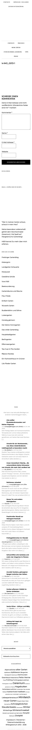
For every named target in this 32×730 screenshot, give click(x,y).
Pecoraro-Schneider (10, 625)
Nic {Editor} (7, 450)
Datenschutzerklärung (16, 722)
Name (5, 133)
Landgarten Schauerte (10, 267)
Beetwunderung (8, 286)
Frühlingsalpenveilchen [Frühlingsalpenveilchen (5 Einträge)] (21, 680)
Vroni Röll (5, 282)
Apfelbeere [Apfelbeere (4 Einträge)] (7, 672)
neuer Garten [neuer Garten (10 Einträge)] (10, 701)
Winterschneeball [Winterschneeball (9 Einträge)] (20, 710)
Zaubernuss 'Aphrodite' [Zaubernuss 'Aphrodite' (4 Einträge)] (15, 713)
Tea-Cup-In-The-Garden (11, 349)
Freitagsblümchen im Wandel (17, 538)
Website (5, 152)
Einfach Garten (7, 301)
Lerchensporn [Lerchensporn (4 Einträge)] (23, 694)
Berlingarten (6, 339)
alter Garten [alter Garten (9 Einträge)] (21, 669)
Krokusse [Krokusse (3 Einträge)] (27, 692)
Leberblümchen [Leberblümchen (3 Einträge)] (9, 694)
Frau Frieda (6, 296)
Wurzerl (6, 576)
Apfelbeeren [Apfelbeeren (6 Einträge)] (15, 672)
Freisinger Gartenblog (10, 257)
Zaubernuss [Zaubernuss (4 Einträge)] (6, 713)
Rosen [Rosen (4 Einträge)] (23, 701)
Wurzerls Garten (8, 306)
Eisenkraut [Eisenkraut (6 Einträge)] (6, 677)
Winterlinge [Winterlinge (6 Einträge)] (7, 710)
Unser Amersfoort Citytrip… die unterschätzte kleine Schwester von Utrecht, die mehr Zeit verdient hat (16, 465)
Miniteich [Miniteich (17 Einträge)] (24, 697)
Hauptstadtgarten (9, 335)
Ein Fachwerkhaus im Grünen (13, 359)
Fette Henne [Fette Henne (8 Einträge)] (24, 677)
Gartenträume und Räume (12, 291)
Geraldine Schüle (8, 277)
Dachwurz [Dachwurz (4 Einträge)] (14, 675)
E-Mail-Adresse (8, 142)
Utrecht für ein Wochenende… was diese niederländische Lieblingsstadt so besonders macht (15, 446)
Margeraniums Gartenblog (16, 24)
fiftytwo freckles (8, 354)
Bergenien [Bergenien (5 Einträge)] (24, 672)
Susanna (7, 559)
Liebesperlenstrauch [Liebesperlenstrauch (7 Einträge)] (10, 698)
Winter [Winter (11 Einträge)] (26, 707)
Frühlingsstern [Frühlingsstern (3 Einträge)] (5, 683)
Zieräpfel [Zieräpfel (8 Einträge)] (19, 716)
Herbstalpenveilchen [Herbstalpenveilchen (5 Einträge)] (9, 689)
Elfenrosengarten (8, 344)
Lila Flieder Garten (9, 363)
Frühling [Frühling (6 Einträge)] (9, 680)
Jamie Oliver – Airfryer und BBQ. (18, 606)
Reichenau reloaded (13, 482)
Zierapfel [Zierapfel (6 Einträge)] (26, 713)
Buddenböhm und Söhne (11, 310)
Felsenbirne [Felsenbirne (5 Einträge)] (14, 677)
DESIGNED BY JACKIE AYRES (16, 729)
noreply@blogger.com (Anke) (13, 426)
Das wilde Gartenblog (10, 330)
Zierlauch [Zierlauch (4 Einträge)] (12, 716)
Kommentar (7, 112)
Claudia (6, 503)
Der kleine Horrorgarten (11, 325)
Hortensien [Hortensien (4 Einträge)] (20, 689)
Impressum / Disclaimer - (16, 720)
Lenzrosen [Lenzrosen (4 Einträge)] (16, 694)
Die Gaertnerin (9, 593)
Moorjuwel (6, 272)
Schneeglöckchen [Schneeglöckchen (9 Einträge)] (19, 704)
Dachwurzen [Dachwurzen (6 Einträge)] (22, 675)
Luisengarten (7, 315)
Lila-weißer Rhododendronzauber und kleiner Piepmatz (13, 422)
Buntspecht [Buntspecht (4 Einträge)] (8, 675)
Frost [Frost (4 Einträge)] (4, 680)
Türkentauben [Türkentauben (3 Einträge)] (19, 707)
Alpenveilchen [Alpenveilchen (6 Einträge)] (10, 670)
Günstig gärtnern (8, 320)
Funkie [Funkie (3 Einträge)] (10, 683)
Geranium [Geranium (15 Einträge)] (19, 683)
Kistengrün (6, 262)
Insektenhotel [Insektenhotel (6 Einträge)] (12, 692)
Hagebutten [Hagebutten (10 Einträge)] (21, 686)
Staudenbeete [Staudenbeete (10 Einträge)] (9, 707)
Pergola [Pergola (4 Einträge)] (19, 701)
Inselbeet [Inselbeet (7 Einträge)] (21, 692)
